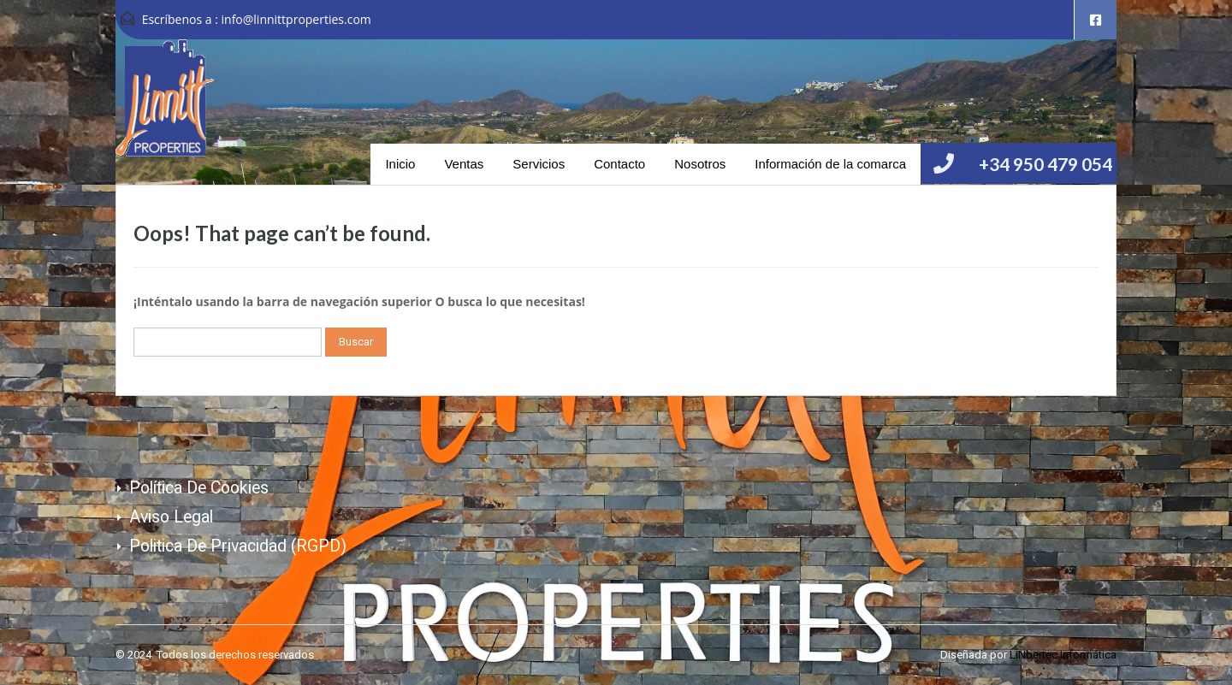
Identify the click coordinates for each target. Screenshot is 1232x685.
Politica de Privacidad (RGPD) (237, 546)
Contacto (619, 163)
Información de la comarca (830, 163)
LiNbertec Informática (1063, 654)
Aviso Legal (171, 517)
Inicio (400, 163)
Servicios (538, 163)
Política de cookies (199, 488)
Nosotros (700, 163)
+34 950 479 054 (1045, 163)
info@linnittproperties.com (296, 19)
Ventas (463, 163)
